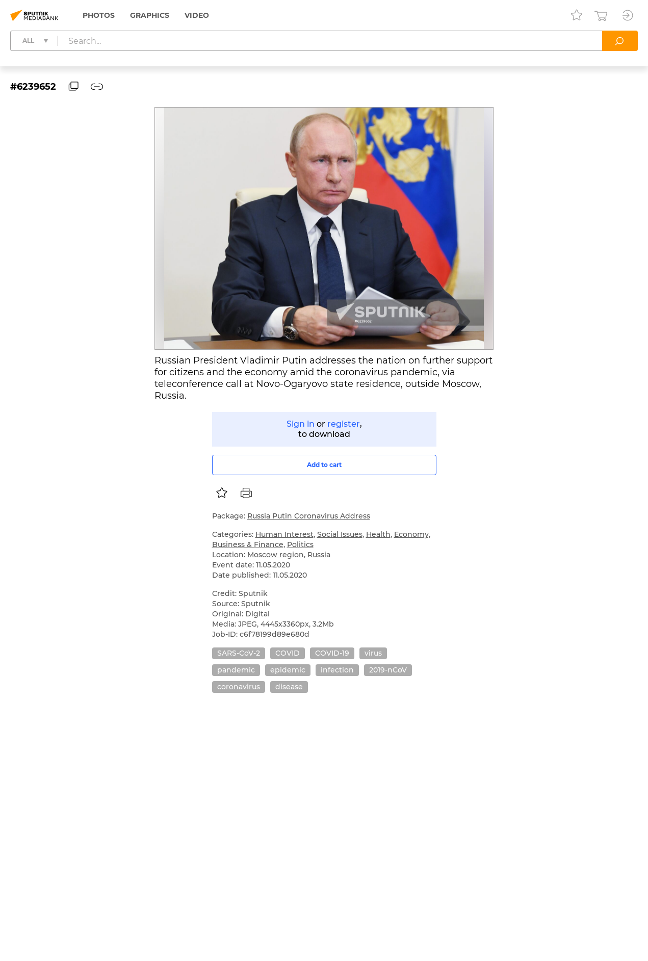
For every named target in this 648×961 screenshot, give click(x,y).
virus (373, 653)
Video (197, 15)
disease (289, 686)
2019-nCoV (388, 669)
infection (337, 669)
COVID (287, 653)
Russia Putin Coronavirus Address (308, 516)
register (343, 424)
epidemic (287, 669)
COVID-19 (332, 653)
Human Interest (284, 534)
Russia (318, 554)
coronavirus (238, 686)
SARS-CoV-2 (238, 653)
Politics (300, 544)
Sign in (301, 424)
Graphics (149, 15)
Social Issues (339, 534)
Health (378, 534)
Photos (99, 15)
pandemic (236, 669)
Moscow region (275, 554)
